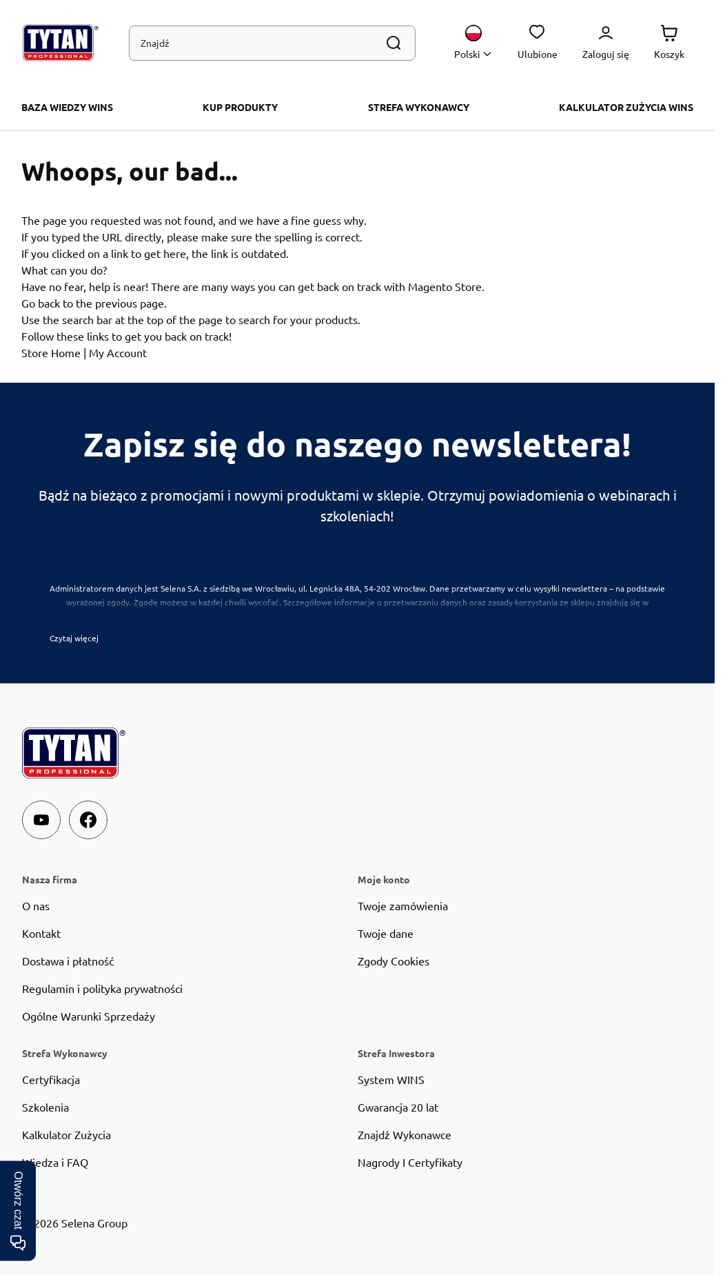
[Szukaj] (393, 43)
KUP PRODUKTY (240, 107)
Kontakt (41, 933)
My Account (118, 352)
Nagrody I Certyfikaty (410, 1162)
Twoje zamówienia (403, 905)
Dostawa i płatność (68, 960)
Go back (40, 303)
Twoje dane (385, 933)
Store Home (51, 352)
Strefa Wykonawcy (418, 107)
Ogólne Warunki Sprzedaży (88, 1016)
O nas (36, 905)
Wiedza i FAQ (55, 1162)
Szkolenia (45, 1107)
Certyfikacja (51, 1079)
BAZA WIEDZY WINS (67, 107)
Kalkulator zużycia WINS (626, 107)
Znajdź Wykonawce (404, 1134)
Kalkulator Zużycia (66, 1134)
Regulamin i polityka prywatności (102, 988)
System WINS (391, 1079)
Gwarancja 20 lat (398, 1107)
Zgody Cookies (393, 960)
